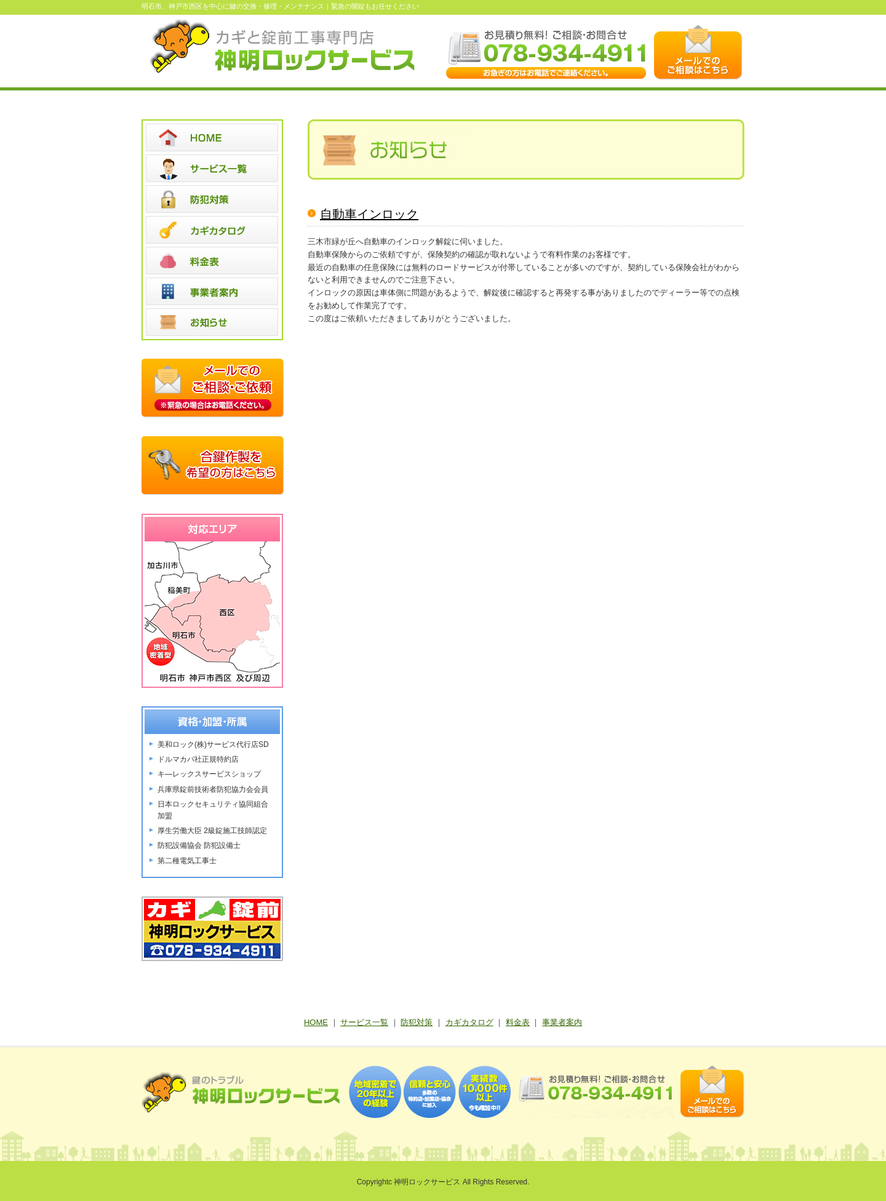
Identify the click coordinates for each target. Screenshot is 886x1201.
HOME (316, 1022)
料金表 (518, 1022)
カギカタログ (469, 1022)
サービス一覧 (364, 1022)
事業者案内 (562, 1022)
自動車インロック (369, 214)
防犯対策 (417, 1022)
